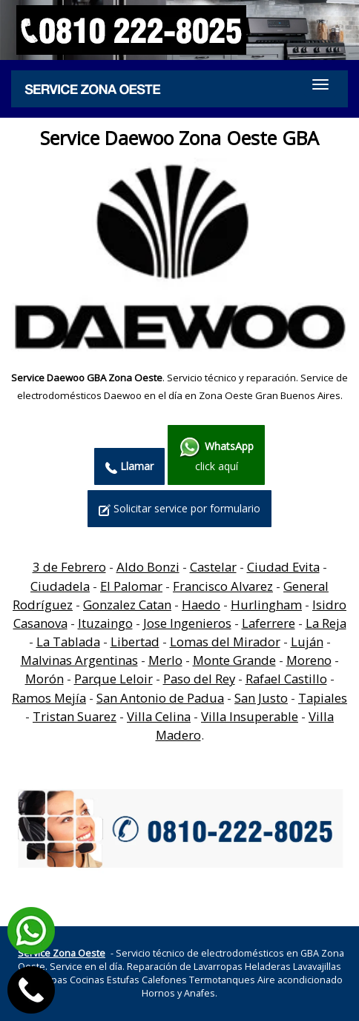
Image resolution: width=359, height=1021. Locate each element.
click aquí (216, 454)
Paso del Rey (199, 678)
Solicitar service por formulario (179, 508)
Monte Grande (234, 660)
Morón (44, 678)
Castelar (213, 566)
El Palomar (131, 586)
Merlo (165, 660)
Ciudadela (60, 586)
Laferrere (268, 623)
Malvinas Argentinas (79, 660)
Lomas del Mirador (225, 641)
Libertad (135, 641)
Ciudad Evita (283, 566)
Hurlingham (266, 604)
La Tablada (68, 641)
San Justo (261, 697)
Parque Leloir (113, 678)
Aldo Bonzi (148, 566)
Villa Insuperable (249, 716)
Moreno (309, 660)
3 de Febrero (69, 566)
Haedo (201, 604)
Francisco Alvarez (223, 586)
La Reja (326, 623)
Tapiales (322, 697)
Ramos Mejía (49, 697)
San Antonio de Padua (160, 697)
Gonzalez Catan (127, 604)
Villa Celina (159, 716)
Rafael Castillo (286, 678)
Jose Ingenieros (187, 623)
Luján (307, 641)
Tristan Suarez (74, 716)
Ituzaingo (105, 623)
